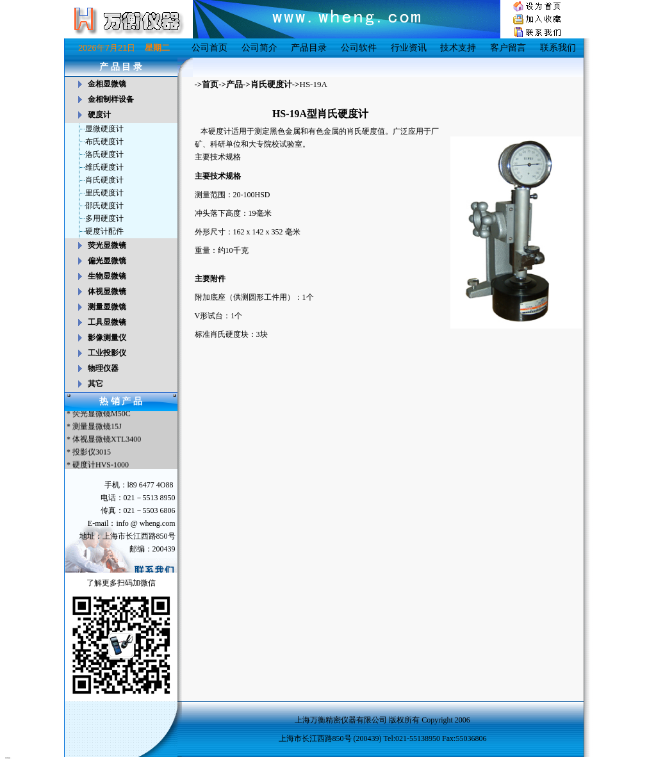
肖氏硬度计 (104, 179)
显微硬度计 (104, 128)
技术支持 (458, 48)
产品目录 (309, 48)
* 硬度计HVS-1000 (97, 465)
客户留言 (508, 48)
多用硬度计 (104, 218)
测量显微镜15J (97, 427)
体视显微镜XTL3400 (106, 440)
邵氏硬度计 (104, 205)
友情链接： (8, 757)
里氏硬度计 (104, 192)
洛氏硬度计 (104, 154)
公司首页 (209, 48)
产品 (234, 84)
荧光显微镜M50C (101, 414)
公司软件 (359, 48)
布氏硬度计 (104, 141)
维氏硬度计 (104, 167)
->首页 (207, 84)
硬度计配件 (104, 231)
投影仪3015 (91, 452)
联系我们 (558, 48)
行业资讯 (409, 48)
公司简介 (259, 48)
